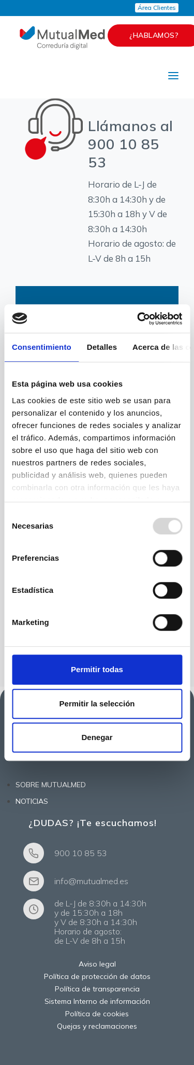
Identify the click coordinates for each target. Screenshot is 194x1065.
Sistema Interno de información (97, 1001)
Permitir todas (97, 669)
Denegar (96, 737)
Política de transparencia (97, 988)
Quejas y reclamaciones (97, 1026)
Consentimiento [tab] (41, 347)
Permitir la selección (97, 703)
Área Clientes (157, 7)
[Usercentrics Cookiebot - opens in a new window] (138, 318)
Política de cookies (97, 1013)
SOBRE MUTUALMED (51, 784)
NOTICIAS (32, 801)
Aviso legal (97, 964)
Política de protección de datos (97, 976)
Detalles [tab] (102, 347)
